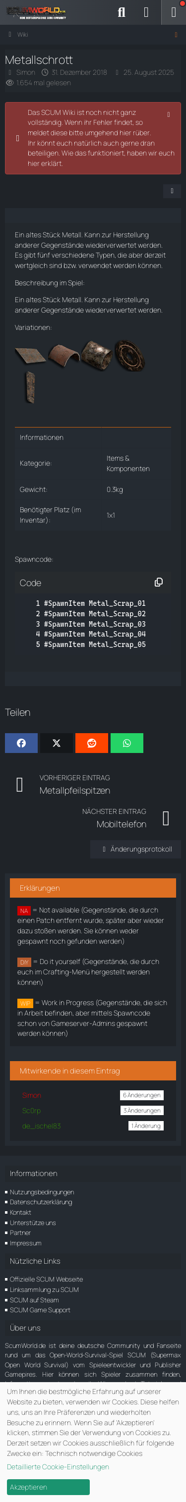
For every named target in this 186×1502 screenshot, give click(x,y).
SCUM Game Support (40, 1309)
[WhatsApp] (127, 743)
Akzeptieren (28, 1487)
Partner (20, 1232)
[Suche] (121, 12)
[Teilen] (172, 191)
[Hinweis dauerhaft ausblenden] (170, 113)
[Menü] (173, 12)
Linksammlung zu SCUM (44, 1289)
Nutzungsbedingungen (42, 1191)
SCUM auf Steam (34, 1299)
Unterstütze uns (33, 1222)
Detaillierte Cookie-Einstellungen (58, 1466)
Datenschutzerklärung (41, 1201)
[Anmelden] (146, 12)
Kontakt (20, 1212)
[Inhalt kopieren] (158, 583)
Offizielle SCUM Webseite (46, 1279)
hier (34, 163)
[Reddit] (91, 743)
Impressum (26, 1242)
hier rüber (135, 132)
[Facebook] (21, 743)
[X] (56, 743)
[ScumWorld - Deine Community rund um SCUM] (39, 12)
